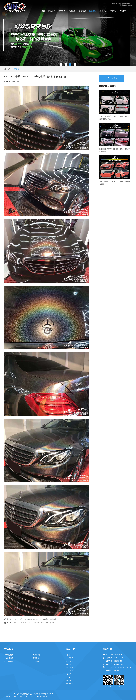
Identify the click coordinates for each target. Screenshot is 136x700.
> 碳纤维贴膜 (8, 658)
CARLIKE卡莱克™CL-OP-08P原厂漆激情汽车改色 (114, 150)
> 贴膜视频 (69, 668)
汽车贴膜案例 (111, 78)
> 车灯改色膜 (8, 661)
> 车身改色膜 (8, 655)
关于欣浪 (61, 11)
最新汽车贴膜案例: (108, 86)
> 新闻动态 (69, 664)
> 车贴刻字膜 (36, 661)
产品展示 (51, 11)
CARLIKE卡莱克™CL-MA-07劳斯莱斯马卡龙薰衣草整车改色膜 (34, 623)
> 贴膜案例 (69, 671)
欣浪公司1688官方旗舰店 (39, 696)
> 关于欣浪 (69, 661)
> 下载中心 (69, 677)
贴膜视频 (82, 11)
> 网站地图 (69, 683)
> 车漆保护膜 (36, 655)
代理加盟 (102, 11)
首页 (43, 11)
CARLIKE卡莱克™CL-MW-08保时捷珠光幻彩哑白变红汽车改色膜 (34, 619)
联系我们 (123, 11)
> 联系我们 (69, 680)
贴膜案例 (92, 11)
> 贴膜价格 (69, 674)
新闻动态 (72, 11)
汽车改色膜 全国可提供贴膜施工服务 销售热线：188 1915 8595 (121, 4)
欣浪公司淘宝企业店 (20, 696)
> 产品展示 (69, 658)
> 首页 (68, 655)
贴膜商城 (112, 11)
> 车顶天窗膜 (36, 658)
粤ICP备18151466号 (47, 694)
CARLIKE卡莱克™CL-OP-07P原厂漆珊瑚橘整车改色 (114, 183)
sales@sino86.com (116, 654)
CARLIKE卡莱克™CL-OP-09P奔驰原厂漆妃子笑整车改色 (114, 117)
